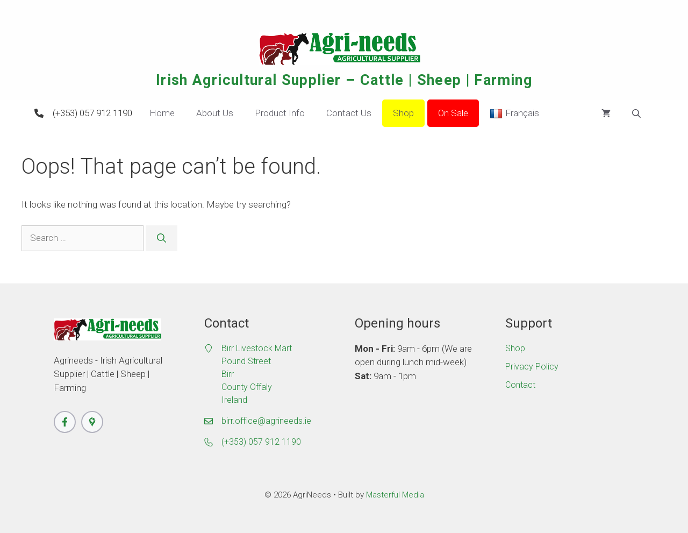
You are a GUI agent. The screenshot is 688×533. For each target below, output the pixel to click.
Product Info (280, 113)
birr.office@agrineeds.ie (266, 421)
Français (514, 113)
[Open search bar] (637, 113)
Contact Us (348, 113)
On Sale (453, 113)
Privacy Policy (531, 366)
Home (162, 113)
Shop (403, 113)
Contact (520, 385)
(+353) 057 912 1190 (92, 113)
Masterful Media (395, 495)
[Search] (161, 238)
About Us (214, 113)
